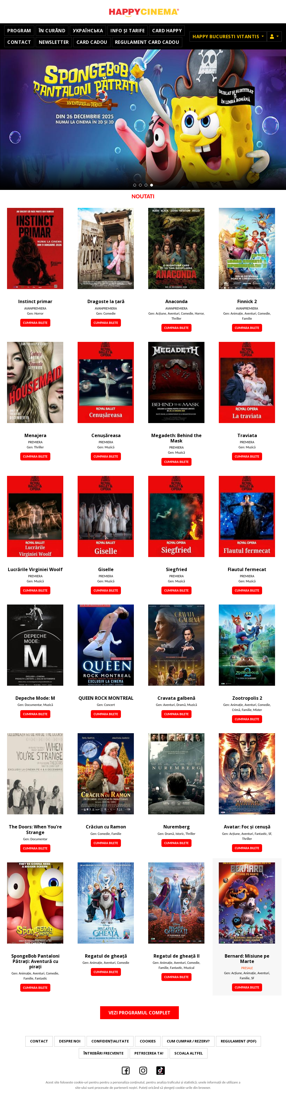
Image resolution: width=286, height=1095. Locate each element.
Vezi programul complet (139, 1013)
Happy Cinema (143, 11)
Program (19, 31)
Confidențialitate (110, 1041)
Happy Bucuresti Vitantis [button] (226, 36)
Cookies (148, 1041)
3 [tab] (146, 185)
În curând (52, 31)
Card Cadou (91, 42)
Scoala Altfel (188, 1053)
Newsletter (54, 42)
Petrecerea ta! (148, 1053)
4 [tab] (151, 185)
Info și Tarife (128, 31)
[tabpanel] (143, 119)
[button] (274, 36)
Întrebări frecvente (103, 1053)
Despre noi (69, 1041)
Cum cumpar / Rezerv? (188, 1041)
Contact (19, 42)
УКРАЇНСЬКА (88, 31)
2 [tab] (140, 185)
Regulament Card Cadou (147, 42)
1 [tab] (134, 185)
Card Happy (167, 31)
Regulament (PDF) (238, 1041)
